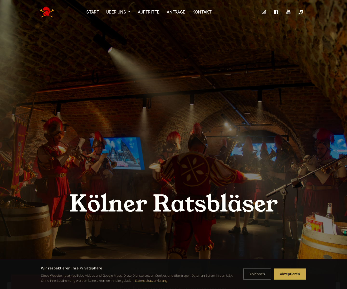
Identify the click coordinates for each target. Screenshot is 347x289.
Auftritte (149, 11)
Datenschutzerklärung (151, 280)
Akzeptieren (290, 274)
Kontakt (202, 11)
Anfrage (176, 11)
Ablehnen (257, 274)
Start (92, 11)
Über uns (116, 11)
